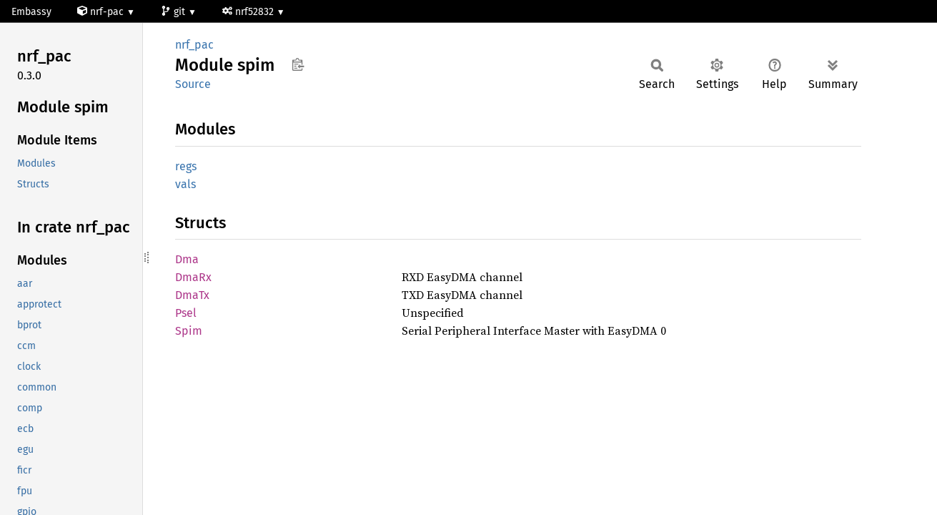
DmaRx (193, 277)
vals (185, 184)
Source (193, 84)
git (174, 12)
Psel (186, 313)
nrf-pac (102, 12)
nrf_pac (194, 45)
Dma (187, 259)
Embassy (31, 12)
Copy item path (297, 64)
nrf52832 (249, 12)
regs (186, 166)
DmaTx (192, 295)
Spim (188, 331)
